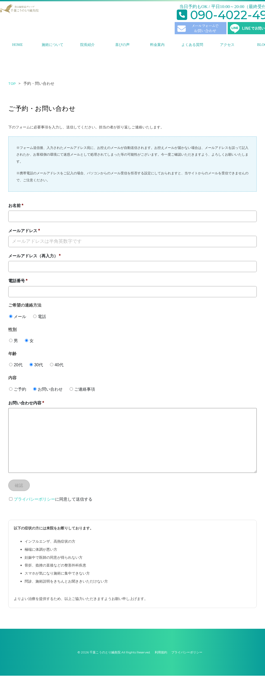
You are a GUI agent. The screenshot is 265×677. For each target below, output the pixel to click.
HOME (17, 45)
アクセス (227, 45)
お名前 (14, 205)
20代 (16, 365)
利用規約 (161, 653)
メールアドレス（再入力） (33, 256)
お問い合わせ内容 (24, 403)
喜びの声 (122, 45)
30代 (36, 365)
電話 (39, 316)
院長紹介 (87, 45)
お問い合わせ (48, 389)
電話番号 (16, 281)
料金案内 (157, 45)
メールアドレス (22, 231)
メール (17, 316)
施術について (52, 45)
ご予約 (17, 389)
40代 (56, 365)
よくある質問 (192, 45)
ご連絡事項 (82, 389)
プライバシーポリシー (34, 500)
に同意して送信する (50, 500)
